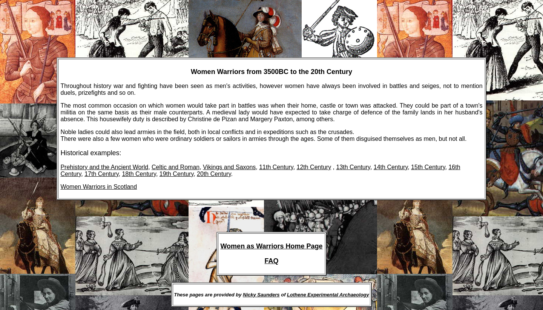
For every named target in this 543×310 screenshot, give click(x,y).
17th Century (101, 174)
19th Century (176, 174)
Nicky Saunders (261, 295)
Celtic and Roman (175, 167)
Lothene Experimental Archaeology (328, 295)
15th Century (428, 167)
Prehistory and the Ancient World (104, 167)
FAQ (271, 261)
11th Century (276, 167)
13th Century (353, 167)
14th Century (391, 167)
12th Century (314, 167)
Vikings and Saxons (229, 167)
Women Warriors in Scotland (98, 187)
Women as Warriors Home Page (271, 246)
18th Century (139, 174)
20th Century (214, 174)
